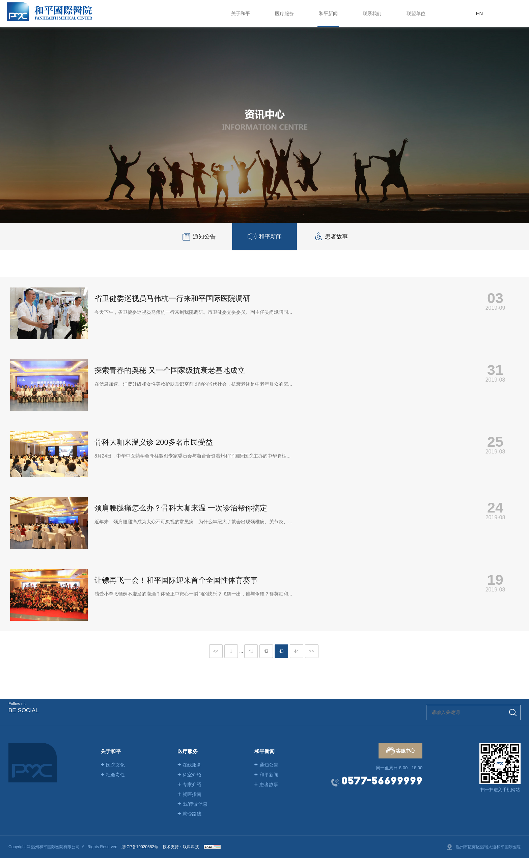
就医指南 (189, 794)
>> (311, 651)
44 (296, 651)
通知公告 (266, 765)
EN (479, 13)
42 (266, 651)
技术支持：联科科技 (181, 847)
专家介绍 (189, 784)
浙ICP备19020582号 (139, 847)
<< (216, 651)
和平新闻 (266, 774)
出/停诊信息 (192, 804)
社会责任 (113, 774)
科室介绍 (189, 774)
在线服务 (189, 765)
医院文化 (113, 765)
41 (251, 651)
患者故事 (266, 784)
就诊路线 (189, 814)
